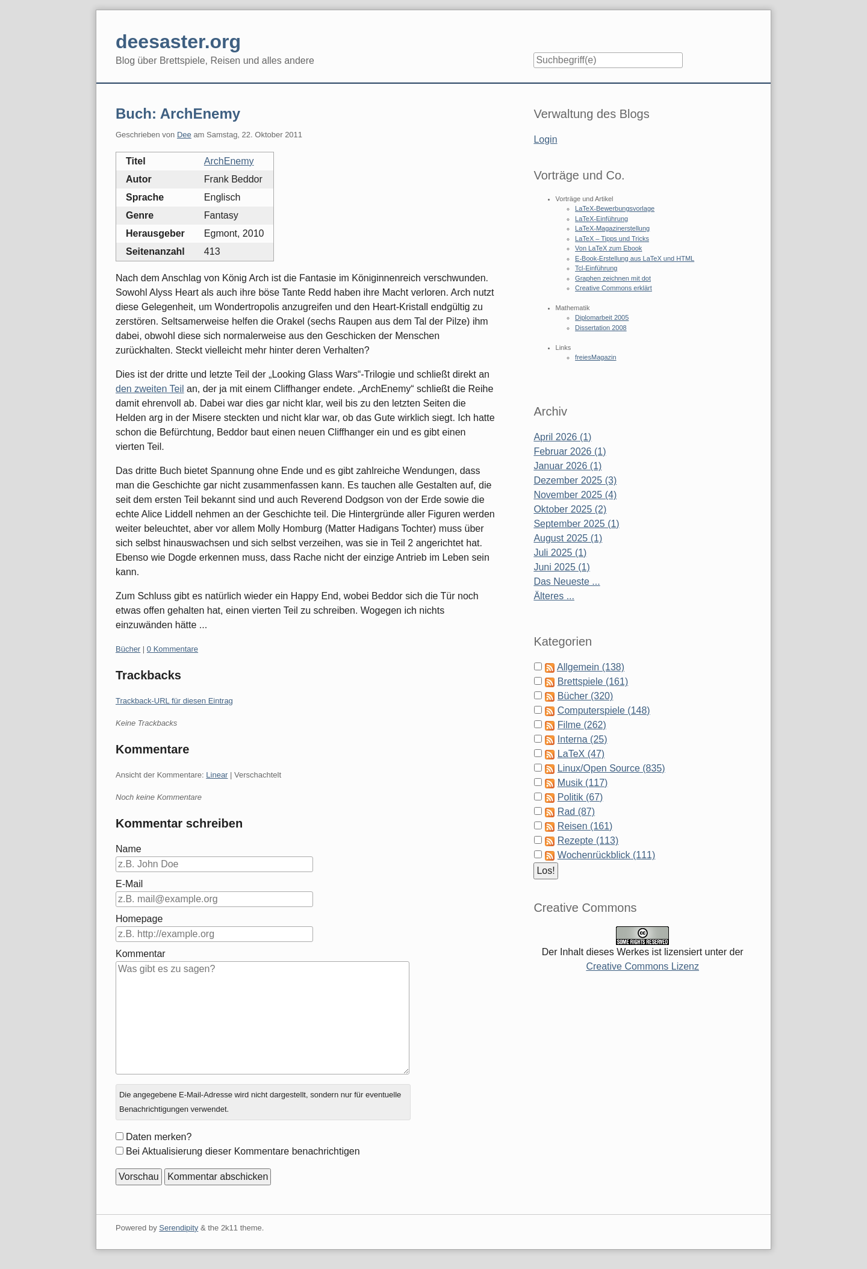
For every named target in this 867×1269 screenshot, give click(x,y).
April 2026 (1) (562, 437)
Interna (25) (583, 739)
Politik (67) (580, 797)
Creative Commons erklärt (613, 288)
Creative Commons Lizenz (642, 966)
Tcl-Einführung (596, 268)
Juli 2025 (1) (559, 552)
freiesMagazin (595, 357)
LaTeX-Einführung (601, 218)
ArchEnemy (229, 161)
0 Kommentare (172, 648)
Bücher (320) (586, 696)
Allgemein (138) (590, 667)
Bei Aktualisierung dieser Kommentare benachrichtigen (243, 1151)
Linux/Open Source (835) (611, 768)
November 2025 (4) (575, 495)
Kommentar (141, 954)
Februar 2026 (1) (569, 451)
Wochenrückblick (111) (606, 855)
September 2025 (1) (576, 524)
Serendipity (178, 1227)
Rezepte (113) (588, 840)
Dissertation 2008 (601, 327)
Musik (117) (583, 783)
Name (128, 849)
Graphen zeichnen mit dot (613, 278)
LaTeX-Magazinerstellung (612, 228)
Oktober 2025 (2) (569, 509)
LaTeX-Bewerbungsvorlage (614, 208)
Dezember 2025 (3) (575, 480)
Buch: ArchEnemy (178, 113)
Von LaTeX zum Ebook (608, 248)
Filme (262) (582, 725)
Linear (217, 774)
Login (545, 139)
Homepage (139, 919)
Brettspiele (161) (593, 681)
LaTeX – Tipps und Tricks (612, 238)
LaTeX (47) (581, 754)
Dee (184, 134)
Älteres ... (553, 596)
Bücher (128, 648)
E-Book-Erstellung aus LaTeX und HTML (634, 258)
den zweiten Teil (150, 389)
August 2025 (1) (567, 538)
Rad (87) (576, 811)
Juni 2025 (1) (561, 567)
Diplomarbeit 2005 (602, 317)
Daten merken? (158, 1137)
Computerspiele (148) (604, 710)
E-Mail (129, 884)
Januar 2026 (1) (567, 466)
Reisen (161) (585, 826)
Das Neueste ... (566, 581)
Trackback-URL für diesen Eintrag (174, 700)
